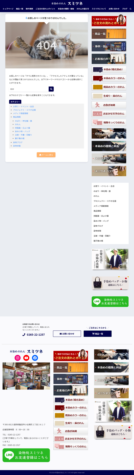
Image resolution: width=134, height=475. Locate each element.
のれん (18, 124)
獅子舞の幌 (19, 138)
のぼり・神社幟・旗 (23, 120)
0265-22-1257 (34, 334)
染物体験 (17, 145)
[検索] (129, 8)
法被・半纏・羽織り (23, 134)
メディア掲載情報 (20, 113)
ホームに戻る (46, 154)
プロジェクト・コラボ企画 (24, 109)
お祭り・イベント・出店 (23, 106)
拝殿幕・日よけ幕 (22, 127)
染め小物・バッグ (22, 131)
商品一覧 (97, 333)
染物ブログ (18, 142)
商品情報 (17, 116)
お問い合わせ (67, 333)
